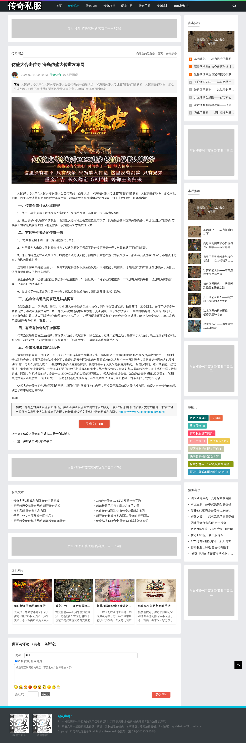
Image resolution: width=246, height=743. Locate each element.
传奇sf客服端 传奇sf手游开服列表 (212, 529)
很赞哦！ (92, 423)
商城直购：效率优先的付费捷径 (211, 504)
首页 (59, 5)
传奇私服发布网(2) (202, 433)
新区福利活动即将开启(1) (206, 448)
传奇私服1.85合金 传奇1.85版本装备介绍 (122, 520)
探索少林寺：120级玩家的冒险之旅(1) (209, 464)
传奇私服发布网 (82, 731)
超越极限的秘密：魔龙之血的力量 (117, 505)
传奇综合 (74, 5)
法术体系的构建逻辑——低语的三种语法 (220, 105)
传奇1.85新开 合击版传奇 (207, 535)
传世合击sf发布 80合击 (37, 441)
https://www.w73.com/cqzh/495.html (142, 411)
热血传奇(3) (197, 425)
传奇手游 (144, 5)
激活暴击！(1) (219, 441)
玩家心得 (127, 5)
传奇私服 (25, 5)
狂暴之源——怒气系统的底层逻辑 (212, 516)
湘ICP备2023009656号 (142, 731)
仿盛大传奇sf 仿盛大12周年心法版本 (46, 433)
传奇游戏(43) (198, 418)
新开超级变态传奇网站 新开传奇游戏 (36, 505)
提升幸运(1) (197, 441)
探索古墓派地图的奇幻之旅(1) (209, 471)
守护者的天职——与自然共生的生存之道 (220, 82)
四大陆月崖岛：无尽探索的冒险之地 (214, 498)
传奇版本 (162, 5)
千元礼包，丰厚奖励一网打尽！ (33, 515)
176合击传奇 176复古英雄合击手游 (118, 500)
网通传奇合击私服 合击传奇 (208, 522)
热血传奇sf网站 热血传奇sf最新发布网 (120, 510)
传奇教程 (109, 5)
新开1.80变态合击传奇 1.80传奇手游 (214, 510)
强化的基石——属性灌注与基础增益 (217, 112)
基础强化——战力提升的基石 (212, 58)
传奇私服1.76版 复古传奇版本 (210, 547)
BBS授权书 (181, 5)
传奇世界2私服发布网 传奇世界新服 (36, 500)
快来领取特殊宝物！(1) (204, 456)
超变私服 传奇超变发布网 (29, 510)
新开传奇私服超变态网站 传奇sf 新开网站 (122, 515)
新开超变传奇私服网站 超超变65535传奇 (39, 520)
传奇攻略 (91, 5)
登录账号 (36, 661)
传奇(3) (216, 418)
